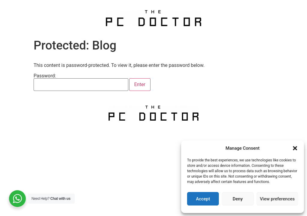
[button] (295, 148)
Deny (238, 199)
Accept (203, 199)
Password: (81, 82)
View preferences (277, 199)
